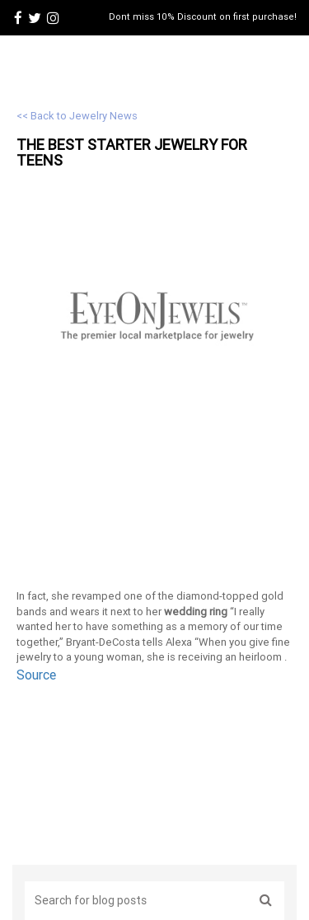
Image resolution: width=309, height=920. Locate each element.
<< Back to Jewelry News (77, 116)
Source (36, 674)
